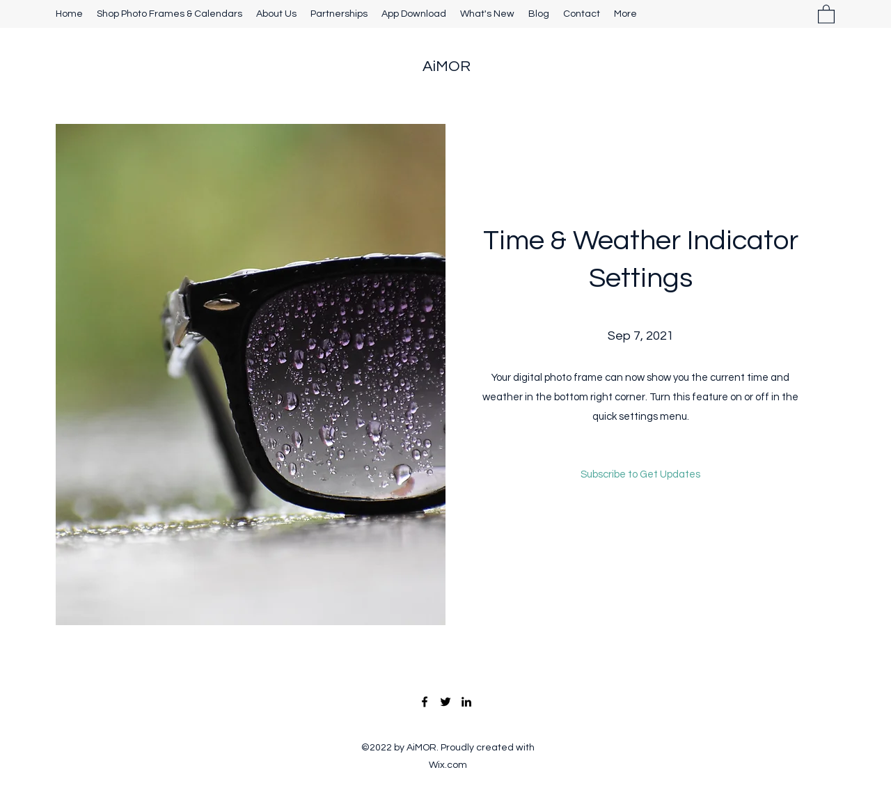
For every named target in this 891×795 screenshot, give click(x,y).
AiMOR (447, 66)
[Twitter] (445, 702)
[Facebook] (425, 702)
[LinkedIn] (466, 702)
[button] (826, 13)
